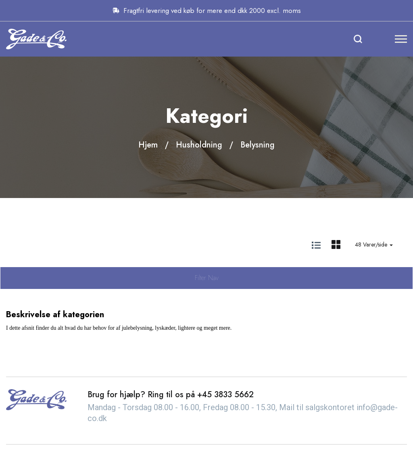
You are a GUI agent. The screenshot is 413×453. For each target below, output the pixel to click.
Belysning (257, 145)
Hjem (148, 145)
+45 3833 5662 (225, 394)
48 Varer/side (374, 244)
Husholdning (199, 145)
